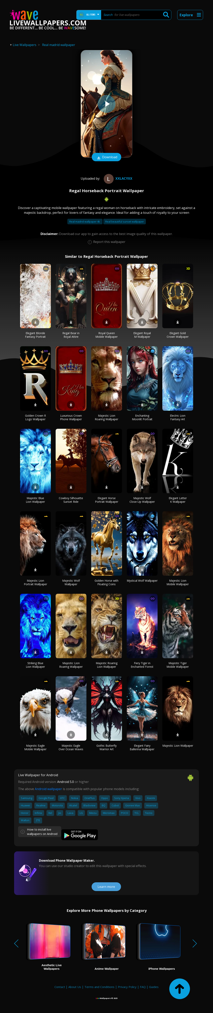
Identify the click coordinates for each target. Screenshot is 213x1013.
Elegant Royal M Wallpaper (142, 335)
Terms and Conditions (99, 987)
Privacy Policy (127, 987)
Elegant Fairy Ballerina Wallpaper (142, 747)
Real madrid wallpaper (58, 45)
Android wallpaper (48, 789)
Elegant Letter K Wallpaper (178, 500)
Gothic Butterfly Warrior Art (106, 747)
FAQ (143, 987)
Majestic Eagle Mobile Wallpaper (35, 747)
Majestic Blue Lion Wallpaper (35, 500)
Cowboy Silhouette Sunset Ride (71, 500)
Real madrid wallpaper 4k (85, 221)
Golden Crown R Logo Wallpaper (35, 417)
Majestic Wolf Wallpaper (71, 582)
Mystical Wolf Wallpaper (142, 580)
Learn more (106, 886)
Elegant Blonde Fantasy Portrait (35, 335)
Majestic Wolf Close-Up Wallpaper (142, 500)
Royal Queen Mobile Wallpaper (106, 335)
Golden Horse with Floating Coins (106, 582)
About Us (74, 987)
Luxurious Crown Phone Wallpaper (71, 417)
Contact (59, 987)
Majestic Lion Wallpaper (177, 745)
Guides (154, 987)
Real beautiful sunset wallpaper (124, 221)
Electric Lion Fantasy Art (177, 417)
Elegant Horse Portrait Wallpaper (106, 500)
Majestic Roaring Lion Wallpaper (106, 665)
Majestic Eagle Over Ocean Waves (71, 747)
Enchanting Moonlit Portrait (142, 417)
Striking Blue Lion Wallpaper (35, 665)
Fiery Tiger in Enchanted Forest (142, 665)
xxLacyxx (117, 178)
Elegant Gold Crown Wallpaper (178, 335)
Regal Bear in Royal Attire (70, 335)
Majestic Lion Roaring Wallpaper (106, 417)
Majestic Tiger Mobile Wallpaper (178, 665)
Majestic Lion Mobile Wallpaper (178, 582)
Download (106, 157)
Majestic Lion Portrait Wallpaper (35, 582)
